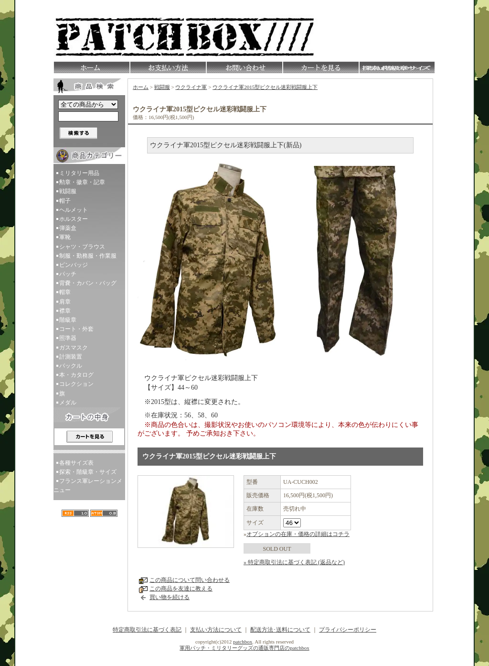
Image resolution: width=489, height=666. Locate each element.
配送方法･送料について (280, 629)
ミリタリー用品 (79, 173)
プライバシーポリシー (347, 629)
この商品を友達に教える (181, 588)
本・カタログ (76, 374)
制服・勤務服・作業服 (88, 255)
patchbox (242, 641)
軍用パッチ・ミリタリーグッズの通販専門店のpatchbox (244, 648)
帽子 (65, 200)
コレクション (76, 384)
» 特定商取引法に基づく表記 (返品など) (294, 562)
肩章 (65, 301)
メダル (67, 402)
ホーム (141, 87)
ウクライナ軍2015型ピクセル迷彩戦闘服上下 (265, 87)
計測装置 (70, 356)
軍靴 (65, 237)
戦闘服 (67, 191)
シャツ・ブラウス (82, 246)
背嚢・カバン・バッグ (88, 283)
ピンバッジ (73, 265)
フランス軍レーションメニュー (87, 485)
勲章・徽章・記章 (82, 182)
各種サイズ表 (76, 462)
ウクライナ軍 (191, 87)
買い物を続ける (169, 597)
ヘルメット (73, 210)
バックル (70, 365)
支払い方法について (216, 629)
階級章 (67, 320)
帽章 (65, 292)
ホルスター (73, 219)
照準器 (67, 338)
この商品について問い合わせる (189, 580)
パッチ (67, 274)
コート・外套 (76, 329)
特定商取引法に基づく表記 (147, 629)
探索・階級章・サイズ (88, 472)
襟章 (65, 310)
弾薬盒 (67, 228)
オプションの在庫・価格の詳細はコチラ (298, 534)
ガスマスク (73, 347)
